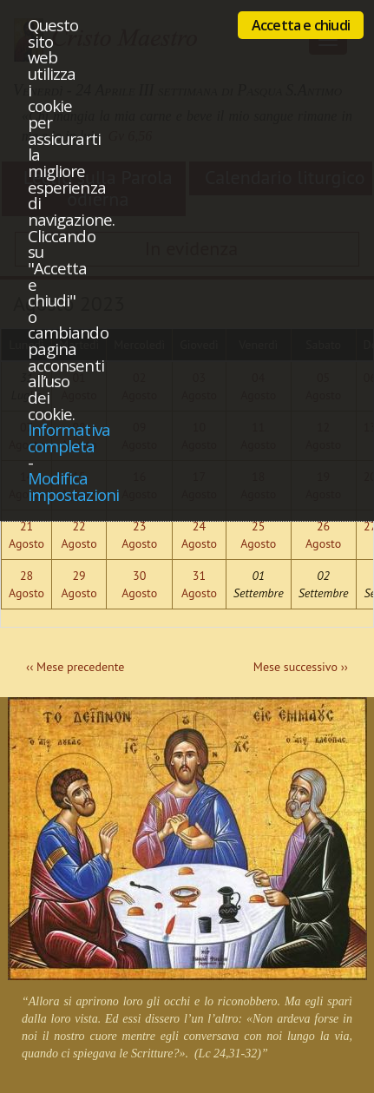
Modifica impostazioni (73, 486)
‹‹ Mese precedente (75, 667)
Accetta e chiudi (301, 25)
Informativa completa (69, 437)
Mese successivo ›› (300, 667)
